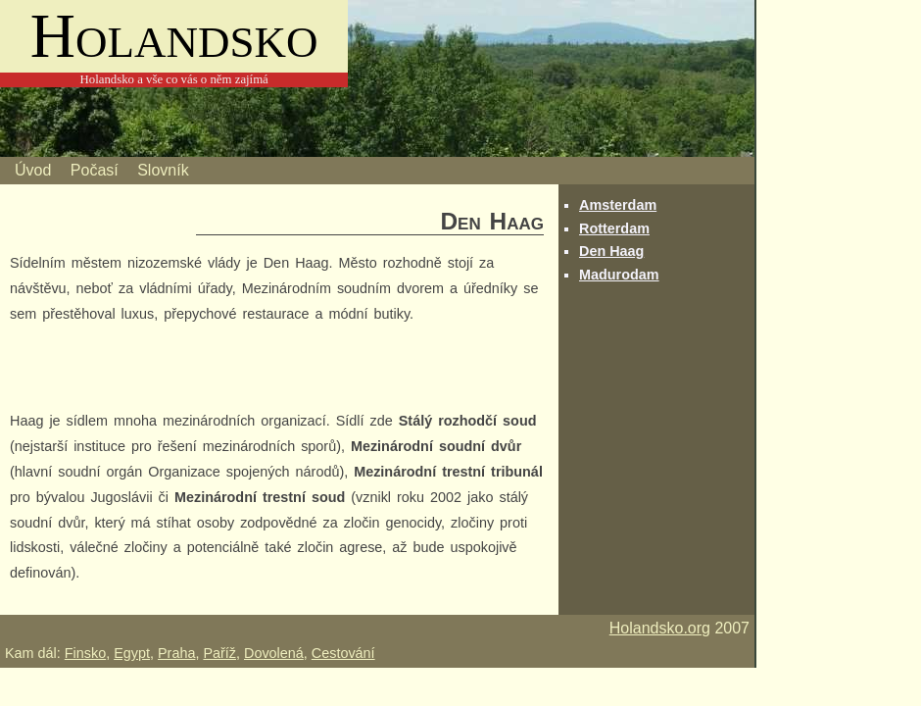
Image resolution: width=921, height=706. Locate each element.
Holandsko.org (659, 628)
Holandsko (174, 36)
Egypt (132, 653)
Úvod (33, 170)
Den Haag (611, 251)
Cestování (343, 653)
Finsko (85, 653)
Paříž (219, 653)
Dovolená (274, 653)
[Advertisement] (239, 370)
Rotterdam (614, 228)
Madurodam (619, 274)
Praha (176, 653)
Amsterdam (617, 205)
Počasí (95, 170)
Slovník (162, 170)
